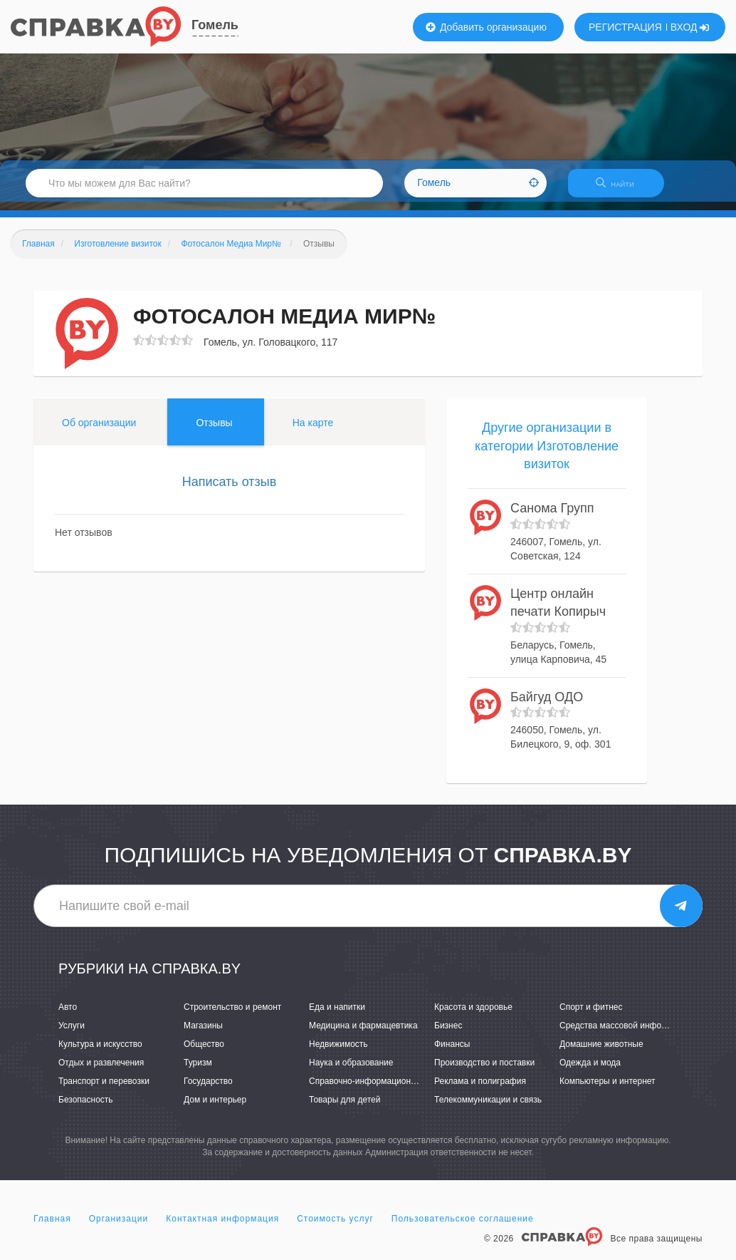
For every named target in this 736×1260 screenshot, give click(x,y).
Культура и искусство (100, 1053)
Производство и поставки (484, 1071)
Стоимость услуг (335, 1227)
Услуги (71, 1034)
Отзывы (214, 431)
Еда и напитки (337, 1016)
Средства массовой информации (625, 1034)
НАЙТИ (622, 188)
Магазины (203, 1034)
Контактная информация (222, 1227)
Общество (204, 1053)
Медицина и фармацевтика (363, 1034)
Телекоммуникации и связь (488, 1109)
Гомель (214, 25)
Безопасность (85, 1109)
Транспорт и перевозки (103, 1090)
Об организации (99, 431)
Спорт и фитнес (591, 1016)
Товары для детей (344, 1109)
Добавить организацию (486, 27)
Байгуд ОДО (546, 705)
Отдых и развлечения (101, 1071)
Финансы (452, 1053)
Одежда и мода (590, 1071)
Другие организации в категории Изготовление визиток (547, 454)
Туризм (198, 1071)
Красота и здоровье (473, 1016)
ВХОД (690, 27)
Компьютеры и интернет (607, 1090)
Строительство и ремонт (232, 1016)
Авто (67, 1016)
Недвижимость (338, 1053)
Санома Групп (552, 517)
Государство (208, 1090)
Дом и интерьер (215, 1109)
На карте (313, 431)
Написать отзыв (229, 490)
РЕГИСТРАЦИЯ (625, 27)
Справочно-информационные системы (386, 1090)
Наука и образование (351, 1071)
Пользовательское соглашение (462, 1227)
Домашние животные (601, 1053)
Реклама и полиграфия (480, 1090)
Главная (52, 1227)
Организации (119, 1227)
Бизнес (448, 1034)
